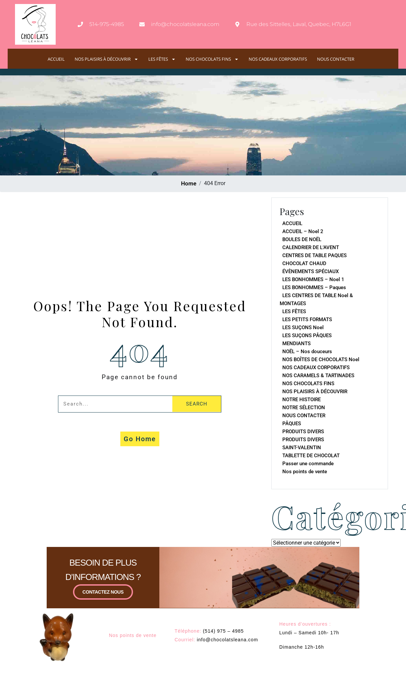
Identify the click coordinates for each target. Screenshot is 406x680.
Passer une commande (308, 464)
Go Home (140, 439)
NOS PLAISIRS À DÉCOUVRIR (106, 59)
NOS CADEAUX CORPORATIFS (278, 59)
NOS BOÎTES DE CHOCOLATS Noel (320, 360)
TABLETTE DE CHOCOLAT (311, 456)
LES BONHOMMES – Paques (314, 287)
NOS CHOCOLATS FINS (212, 59)
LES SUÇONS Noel (303, 327)
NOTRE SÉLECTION (303, 408)
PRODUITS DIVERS (303, 432)
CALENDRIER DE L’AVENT (310, 247)
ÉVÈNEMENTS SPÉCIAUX (310, 271)
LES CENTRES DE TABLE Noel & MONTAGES (316, 299)
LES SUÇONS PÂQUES (307, 335)
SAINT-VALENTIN (301, 448)
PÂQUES (291, 424)
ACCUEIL (56, 59)
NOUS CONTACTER (335, 59)
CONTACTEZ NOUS (102, 595)
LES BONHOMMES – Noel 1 (313, 279)
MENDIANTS (296, 344)
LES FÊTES (162, 59)
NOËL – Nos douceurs (307, 352)
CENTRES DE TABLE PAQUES (314, 255)
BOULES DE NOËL (301, 239)
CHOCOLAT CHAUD (304, 263)
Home (188, 183)
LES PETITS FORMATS (307, 319)
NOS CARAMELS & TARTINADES (318, 376)
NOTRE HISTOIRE (301, 400)
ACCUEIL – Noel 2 (302, 231)
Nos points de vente (304, 472)
